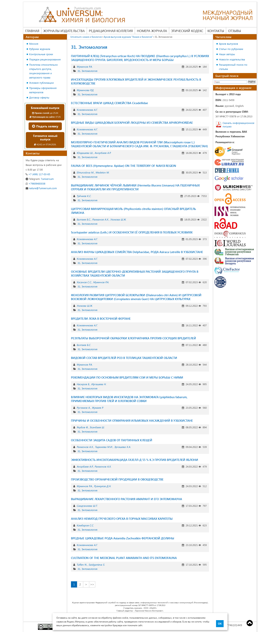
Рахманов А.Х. (100, 219)
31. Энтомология (87, 70)
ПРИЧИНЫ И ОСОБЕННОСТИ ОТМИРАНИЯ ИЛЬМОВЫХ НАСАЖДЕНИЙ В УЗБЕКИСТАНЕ (132, 420)
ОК (220, 623)
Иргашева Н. (98, 384)
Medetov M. (102, 172)
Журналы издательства (64, 31)
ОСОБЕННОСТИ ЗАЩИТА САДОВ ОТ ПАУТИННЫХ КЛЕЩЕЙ (111, 440)
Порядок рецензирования (45, 59)
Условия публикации (41, 82)
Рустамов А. (83, 407)
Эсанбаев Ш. (96, 427)
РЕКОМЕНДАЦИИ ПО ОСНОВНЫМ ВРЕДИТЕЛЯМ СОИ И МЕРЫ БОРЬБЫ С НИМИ (127, 377)
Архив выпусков (228, 43)
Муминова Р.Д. (85, 90)
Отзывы (234, 31)
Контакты (215, 31)
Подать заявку (45, 126)
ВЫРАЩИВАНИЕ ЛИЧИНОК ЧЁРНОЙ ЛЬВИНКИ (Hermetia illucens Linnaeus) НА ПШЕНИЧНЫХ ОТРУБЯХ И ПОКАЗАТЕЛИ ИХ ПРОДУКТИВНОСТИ (135, 187)
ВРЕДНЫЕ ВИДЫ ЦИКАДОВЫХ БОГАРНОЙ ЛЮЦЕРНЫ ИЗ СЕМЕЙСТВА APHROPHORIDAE (132, 122)
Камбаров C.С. (85, 525)
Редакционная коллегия (111, 31)
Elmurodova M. (85, 172)
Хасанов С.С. (84, 282)
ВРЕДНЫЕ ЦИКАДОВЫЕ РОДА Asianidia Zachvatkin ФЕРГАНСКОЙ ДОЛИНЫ (122, 538)
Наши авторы (227, 54)
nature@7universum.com (41, 188)
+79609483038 (35, 183)
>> (92, 584)
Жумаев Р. (97, 407)
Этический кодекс (187, 31)
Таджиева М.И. (104, 446)
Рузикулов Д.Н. (102, 486)
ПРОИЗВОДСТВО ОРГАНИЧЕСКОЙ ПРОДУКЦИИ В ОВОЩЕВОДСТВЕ (117, 479)
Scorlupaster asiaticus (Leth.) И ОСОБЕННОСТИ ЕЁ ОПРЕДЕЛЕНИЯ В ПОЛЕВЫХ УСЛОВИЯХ (131, 232)
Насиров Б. (83, 384)
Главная (32, 31)
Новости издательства (232, 59)
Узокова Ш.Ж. (118, 219)
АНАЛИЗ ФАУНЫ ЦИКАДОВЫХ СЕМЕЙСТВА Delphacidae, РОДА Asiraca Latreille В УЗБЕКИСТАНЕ (137, 252)
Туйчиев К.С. (84, 196)
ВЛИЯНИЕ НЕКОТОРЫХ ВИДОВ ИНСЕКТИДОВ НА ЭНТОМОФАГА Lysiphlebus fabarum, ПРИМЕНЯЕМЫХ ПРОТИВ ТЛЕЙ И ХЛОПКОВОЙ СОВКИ (129, 399)
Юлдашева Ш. (85, 152)
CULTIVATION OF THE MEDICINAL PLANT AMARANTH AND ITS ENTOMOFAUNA (124, 558)
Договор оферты (39, 97)
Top (250, 623)
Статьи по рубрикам (231, 48)
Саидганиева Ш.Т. (87, 505)
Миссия (33, 43)
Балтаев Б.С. (84, 219)
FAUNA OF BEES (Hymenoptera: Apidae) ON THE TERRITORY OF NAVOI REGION (123, 166)
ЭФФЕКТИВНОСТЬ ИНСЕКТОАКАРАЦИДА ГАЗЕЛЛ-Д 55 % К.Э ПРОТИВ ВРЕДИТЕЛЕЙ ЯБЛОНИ (134, 460)
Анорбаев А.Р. (102, 152)
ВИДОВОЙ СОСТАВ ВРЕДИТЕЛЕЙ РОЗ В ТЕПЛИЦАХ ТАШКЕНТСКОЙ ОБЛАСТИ (124, 358)
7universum (40, 178)
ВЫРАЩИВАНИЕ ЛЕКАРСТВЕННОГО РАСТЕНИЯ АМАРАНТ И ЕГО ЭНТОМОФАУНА (126, 499)
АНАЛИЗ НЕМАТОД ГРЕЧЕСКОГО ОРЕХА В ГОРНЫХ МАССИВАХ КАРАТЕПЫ (122, 519)
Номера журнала (152, 31)
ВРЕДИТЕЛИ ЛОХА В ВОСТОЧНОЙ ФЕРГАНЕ (101, 318)
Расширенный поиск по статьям (233, 67)
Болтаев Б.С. (84, 344)
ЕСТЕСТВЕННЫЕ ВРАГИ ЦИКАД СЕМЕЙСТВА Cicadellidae (109, 103)
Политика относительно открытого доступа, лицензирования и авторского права (43, 71)
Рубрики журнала (39, 48)
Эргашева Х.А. (122, 446)
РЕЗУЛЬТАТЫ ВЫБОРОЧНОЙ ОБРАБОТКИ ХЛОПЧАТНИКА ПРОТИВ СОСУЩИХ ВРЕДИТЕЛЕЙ (133, 338)
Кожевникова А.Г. (87, 109)
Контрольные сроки (41, 54)
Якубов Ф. (82, 427)
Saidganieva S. (96, 564)
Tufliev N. (82, 564)
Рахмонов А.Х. (85, 446)
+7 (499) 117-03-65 (38, 174)
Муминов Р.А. (84, 66)
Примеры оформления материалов (43, 90)
